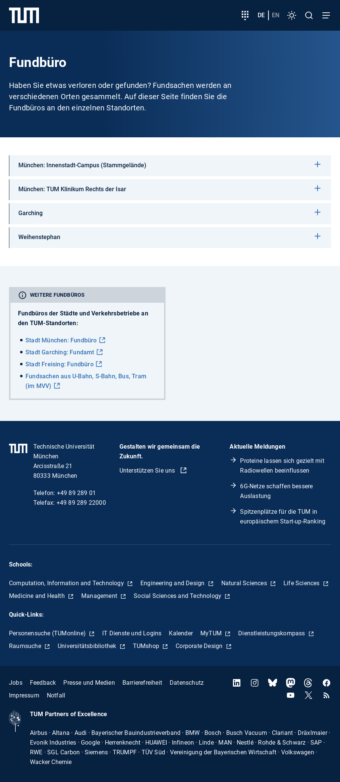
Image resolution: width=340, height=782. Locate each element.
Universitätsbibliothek (88, 646)
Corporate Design (200, 646)
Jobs (15, 682)
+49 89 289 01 (76, 493)
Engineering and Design (173, 583)
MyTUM (211, 633)
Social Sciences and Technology (178, 595)
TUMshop (147, 646)
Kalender (181, 633)
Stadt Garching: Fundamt (59, 352)
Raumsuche (26, 646)
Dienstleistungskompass (272, 633)
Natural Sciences (244, 583)
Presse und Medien (89, 682)
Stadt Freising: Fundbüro (59, 364)
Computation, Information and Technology (67, 583)
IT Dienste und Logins (131, 633)
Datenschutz (187, 682)
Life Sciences (302, 583)
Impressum (24, 695)
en (275, 15)
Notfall (56, 695)
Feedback (43, 682)
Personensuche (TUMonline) (48, 633)
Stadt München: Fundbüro (61, 340)
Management (100, 595)
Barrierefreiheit (142, 682)
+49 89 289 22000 (81, 502)
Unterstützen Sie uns (148, 470)
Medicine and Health (37, 595)
